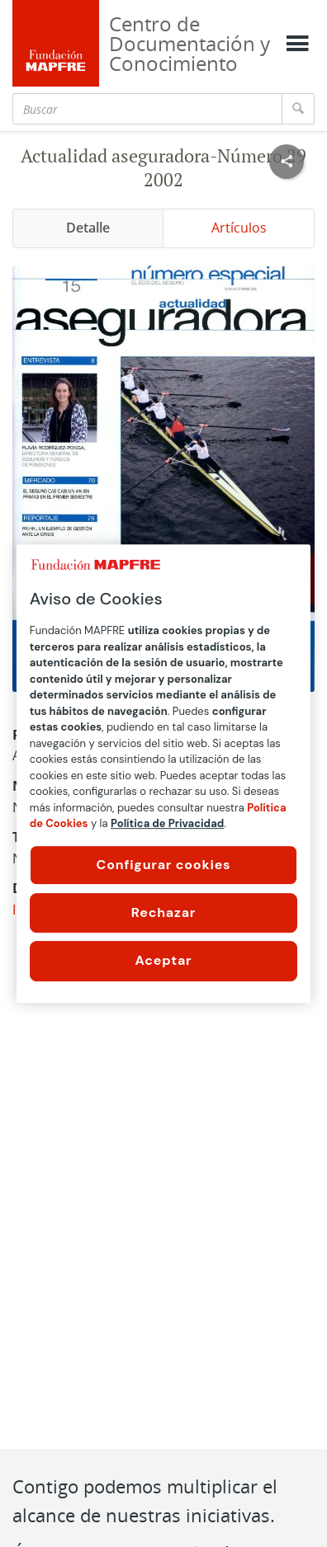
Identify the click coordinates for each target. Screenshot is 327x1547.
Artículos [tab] (239, 228)
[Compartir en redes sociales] (286, 161)
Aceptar (163, 960)
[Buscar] (147, 109)
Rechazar (163, 912)
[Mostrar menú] (297, 43)
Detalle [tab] (88, 228)
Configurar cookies (164, 864)
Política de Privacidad (167, 823)
